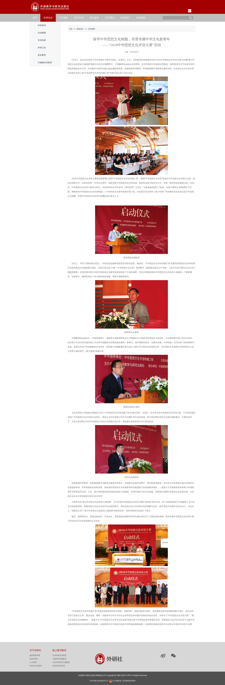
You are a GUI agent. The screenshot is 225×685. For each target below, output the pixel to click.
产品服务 (63, 17)
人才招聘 (33, 662)
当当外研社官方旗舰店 (61, 662)
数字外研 (79, 17)
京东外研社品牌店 (59, 655)
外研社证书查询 (36, 666)
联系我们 (125, 17)
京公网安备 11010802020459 (123, 680)
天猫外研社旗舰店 (59, 659)
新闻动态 (79, 29)
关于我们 (109, 17)
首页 (35, 17)
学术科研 (42, 40)
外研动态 (48, 17)
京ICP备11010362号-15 (99, 681)
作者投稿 (140, 17)
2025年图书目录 (58, 666)
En (189, 11)
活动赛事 (42, 33)
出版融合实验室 (45, 62)
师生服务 (94, 17)
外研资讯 (42, 25)
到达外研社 (34, 659)
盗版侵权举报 (35, 655)
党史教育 (42, 55)
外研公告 (42, 47)
